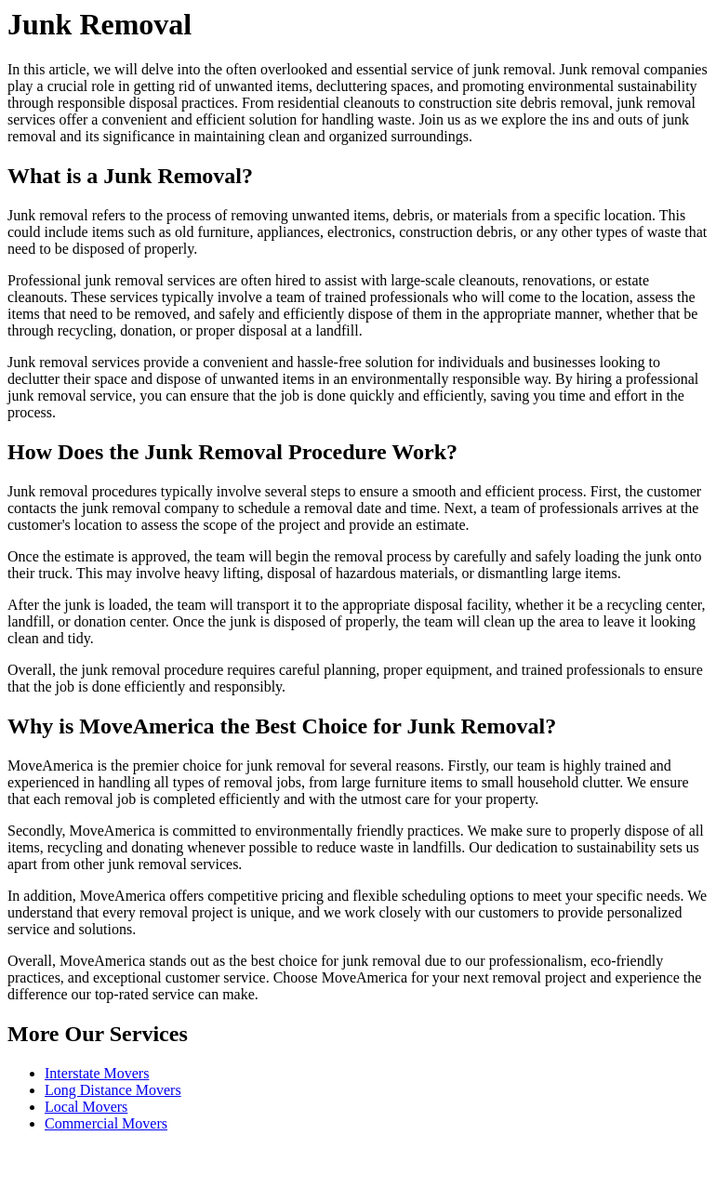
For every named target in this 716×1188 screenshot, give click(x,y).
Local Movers (86, 1107)
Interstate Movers (97, 1073)
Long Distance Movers (113, 1090)
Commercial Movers (106, 1123)
